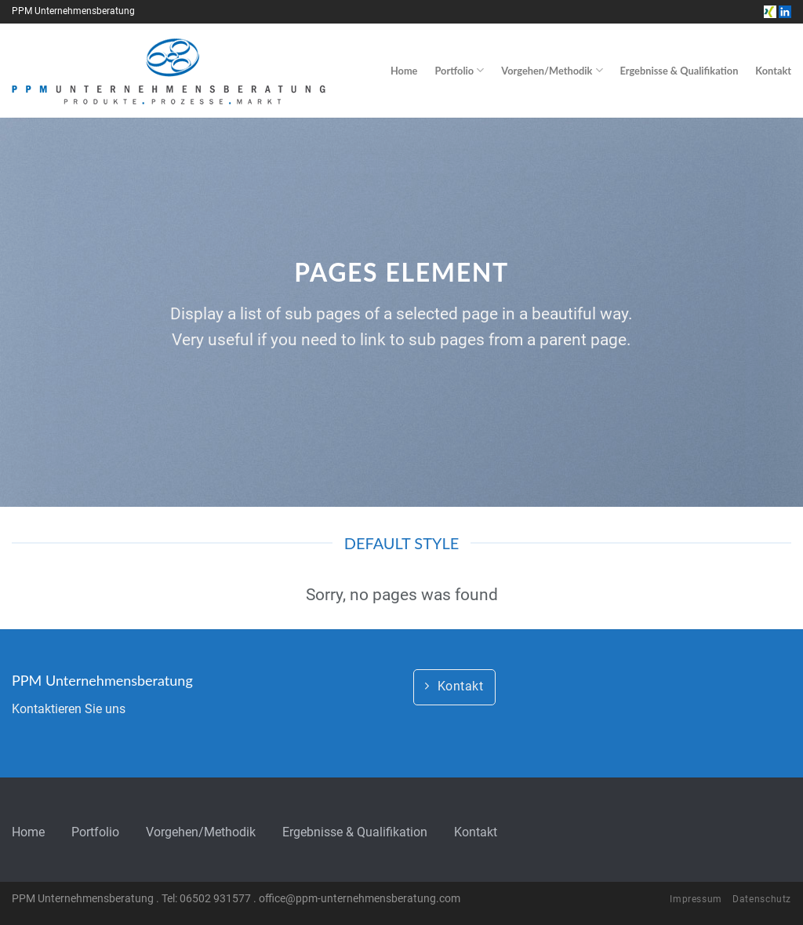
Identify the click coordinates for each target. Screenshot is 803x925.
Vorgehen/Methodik (551, 70)
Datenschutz (761, 899)
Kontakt (773, 70)
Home (404, 70)
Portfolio (459, 70)
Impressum (696, 899)
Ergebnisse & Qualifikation (679, 70)
